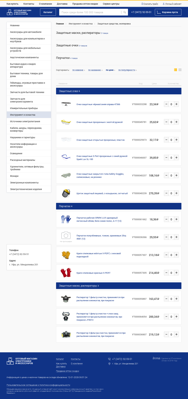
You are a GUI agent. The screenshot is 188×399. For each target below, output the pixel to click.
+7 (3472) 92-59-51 (141, 12)
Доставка (62, 3)
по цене (109, 70)
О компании (45, 3)
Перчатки (67, 58)
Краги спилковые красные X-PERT (93, 272)
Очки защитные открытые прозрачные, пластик (101, 139)
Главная (60, 23)
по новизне (77, 70)
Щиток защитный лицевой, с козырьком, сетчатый (102, 193)
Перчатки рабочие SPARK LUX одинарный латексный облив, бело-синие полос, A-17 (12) (99, 219)
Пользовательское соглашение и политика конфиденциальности (38, 384)
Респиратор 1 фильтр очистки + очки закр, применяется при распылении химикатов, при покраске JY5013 (99, 316)
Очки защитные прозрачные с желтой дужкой (100, 122)
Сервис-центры (111, 3)
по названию (94, 70)
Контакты (28, 3)
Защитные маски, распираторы (82, 33)
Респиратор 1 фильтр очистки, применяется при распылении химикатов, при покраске (100, 299)
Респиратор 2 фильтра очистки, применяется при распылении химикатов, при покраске (101, 334)
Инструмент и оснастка (81, 23)
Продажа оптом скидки (85, 3)
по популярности (126, 70)
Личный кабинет (173, 4)
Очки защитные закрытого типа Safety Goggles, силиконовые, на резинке (100, 175)
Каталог (48, 12)
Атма (164, 360)
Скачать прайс (151, 4)
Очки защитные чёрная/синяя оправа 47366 (98, 104)
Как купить (12, 3)
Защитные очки (71, 45)
